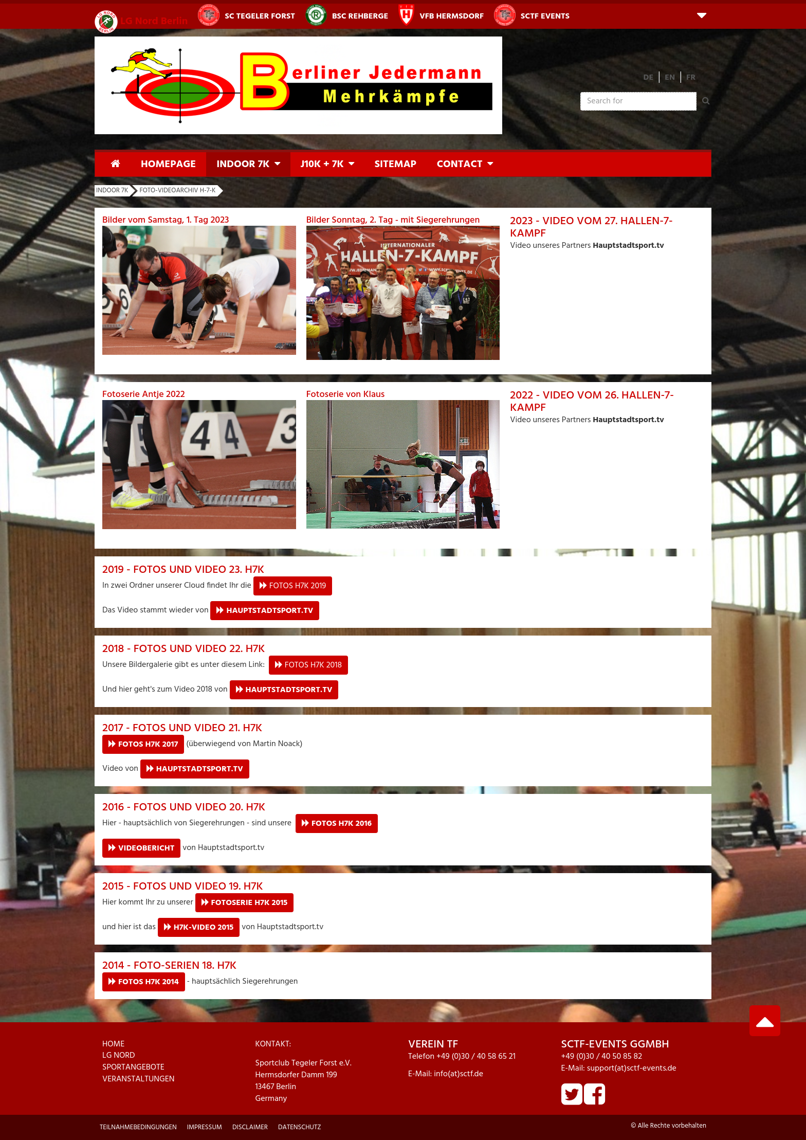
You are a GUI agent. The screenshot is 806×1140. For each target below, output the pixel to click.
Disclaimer (250, 1127)
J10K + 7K (322, 164)
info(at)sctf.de (458, 1074)
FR (690, 77)
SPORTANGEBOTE (133, 1067)
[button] (701, 14)
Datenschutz (299, 1127)
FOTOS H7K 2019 (297, 586)
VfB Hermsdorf (441, 15)
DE (649, 77)
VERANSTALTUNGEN (138, 1079)
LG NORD (118, 1055)
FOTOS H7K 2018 (313, 665)
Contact (460, 164)
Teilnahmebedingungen (138, 1127)
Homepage (168, 164)
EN (670, 77)
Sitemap (395, 164)
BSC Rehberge (346, 15)
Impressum (204, 1127)
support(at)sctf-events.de (631, 1068)
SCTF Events (532, 15)
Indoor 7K (242, 164)
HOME (113, 1044)
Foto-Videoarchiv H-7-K (177, 190)
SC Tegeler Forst (246, 15)
